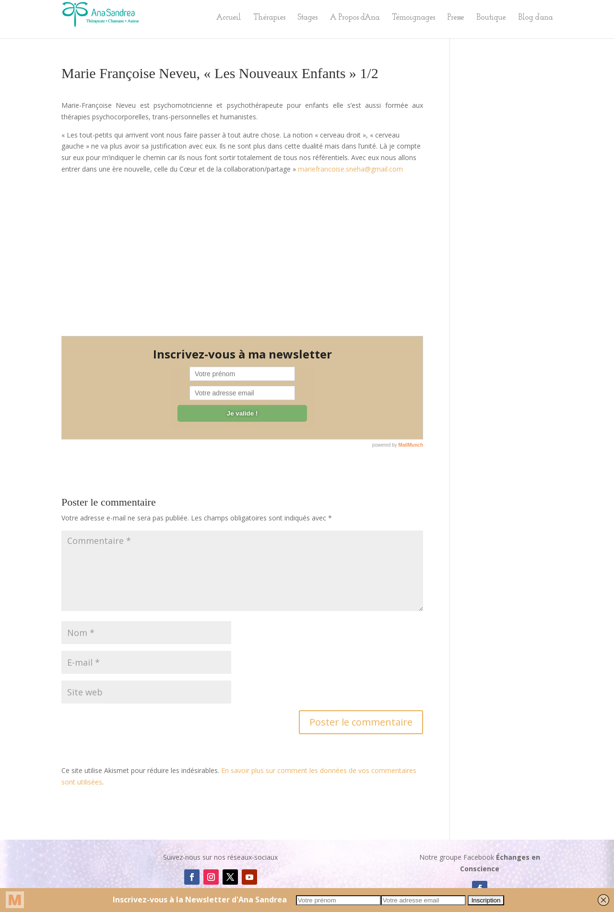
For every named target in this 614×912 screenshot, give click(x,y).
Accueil (228, 18)
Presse (455, 18)
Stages (307, 18)
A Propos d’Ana (354, 18)
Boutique (491, 18)
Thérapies (269, 18)
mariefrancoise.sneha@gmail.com (350, 168)
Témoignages (413, 18)
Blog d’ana (535, 18)
